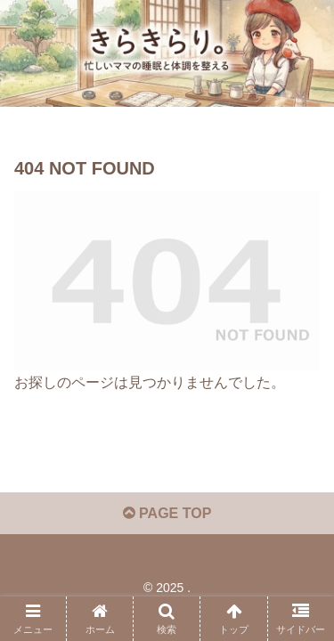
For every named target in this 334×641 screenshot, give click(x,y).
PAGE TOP (167, 513)
